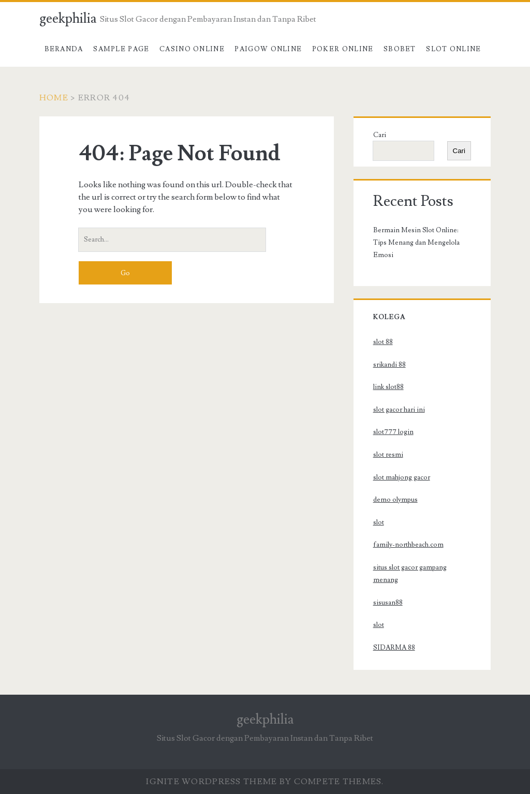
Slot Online (453, 49)
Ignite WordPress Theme (211, 781)
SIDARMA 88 (394, 647)
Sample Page (121, 49)
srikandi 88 (389, 365)
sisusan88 (388, 602)
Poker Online (343, 49)
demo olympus (395, 500)
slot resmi (388, 455)
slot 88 (383, 342)
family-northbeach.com (408, 545)
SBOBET (400, 49)
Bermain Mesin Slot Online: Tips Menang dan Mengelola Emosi (416, 242)
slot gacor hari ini (399, 410)
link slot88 (388, 387)
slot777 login (393, 432)
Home (53, 98)
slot (378, 522)
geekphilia (68, 18)
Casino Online (192, 49)
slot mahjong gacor (401, 477)
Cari (379, 135)
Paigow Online (268, 49)
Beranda (64, 49)
